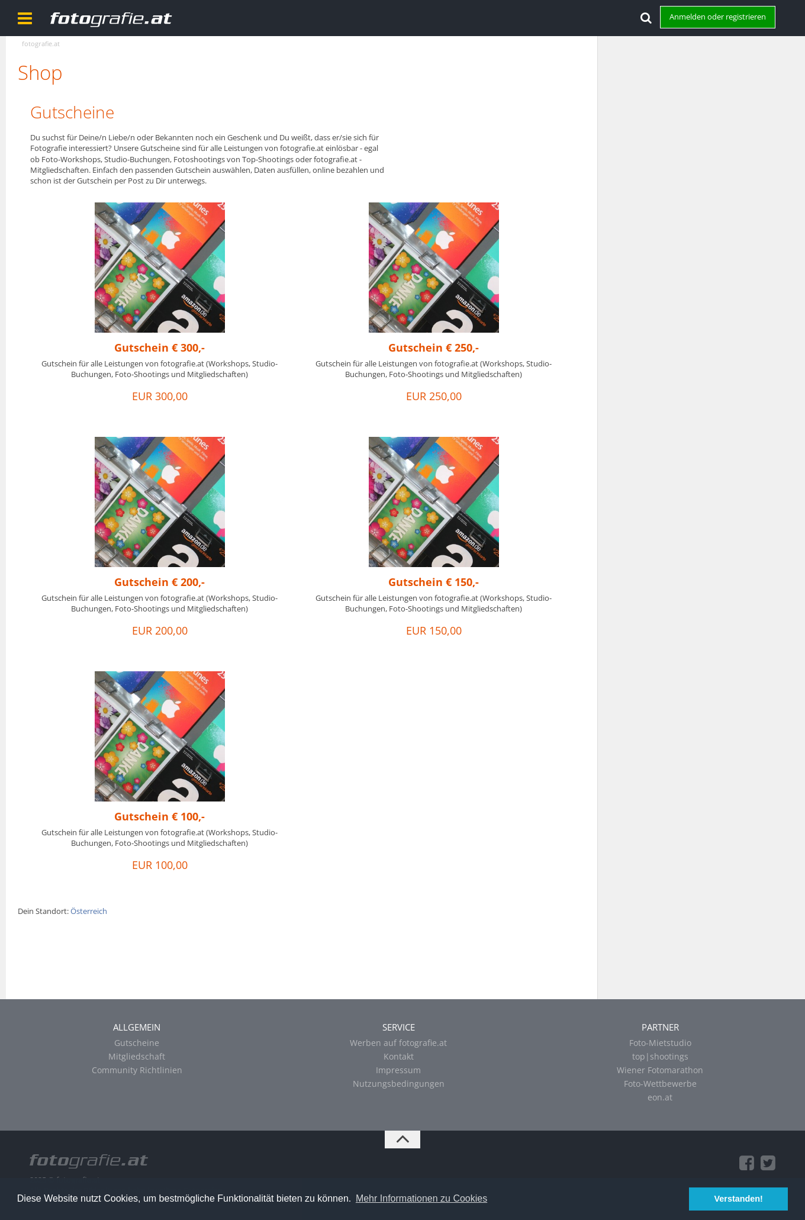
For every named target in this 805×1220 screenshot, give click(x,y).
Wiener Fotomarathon (660, 1070)
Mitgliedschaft (136, 1056)
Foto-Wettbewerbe (660, 1083)
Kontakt (399, 1056)
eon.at (660, 1097)
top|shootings (660, 1056)
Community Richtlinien (137, 1070)
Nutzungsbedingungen (399, 1083)
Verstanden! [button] (738, 1198)
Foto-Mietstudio (660, 1042)
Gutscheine (72, 112)
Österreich (88, 911)
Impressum (398, 1070)
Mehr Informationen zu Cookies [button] (421, 1198)
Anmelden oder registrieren (717, 16)
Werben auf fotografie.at (398, 1042)
